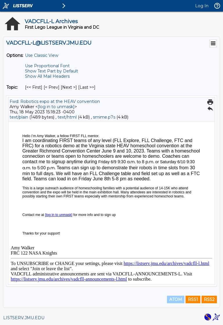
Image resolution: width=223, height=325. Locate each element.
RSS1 (193, 299)
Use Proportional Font (47, 65)
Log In (201, 5)
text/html (67, 117)
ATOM (175, 299)
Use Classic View (41, 55)
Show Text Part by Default (51, 71)
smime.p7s (104, 117)
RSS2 (209, 299)
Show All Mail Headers (47, 76)
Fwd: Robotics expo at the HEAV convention (55, 101)
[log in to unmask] (56, 106)
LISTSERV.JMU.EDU (23, 317)
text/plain (19, 117)
